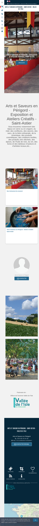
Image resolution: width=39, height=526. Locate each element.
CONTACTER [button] (21, 278)
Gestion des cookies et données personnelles (10, 524)
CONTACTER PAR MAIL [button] (21, 444)
